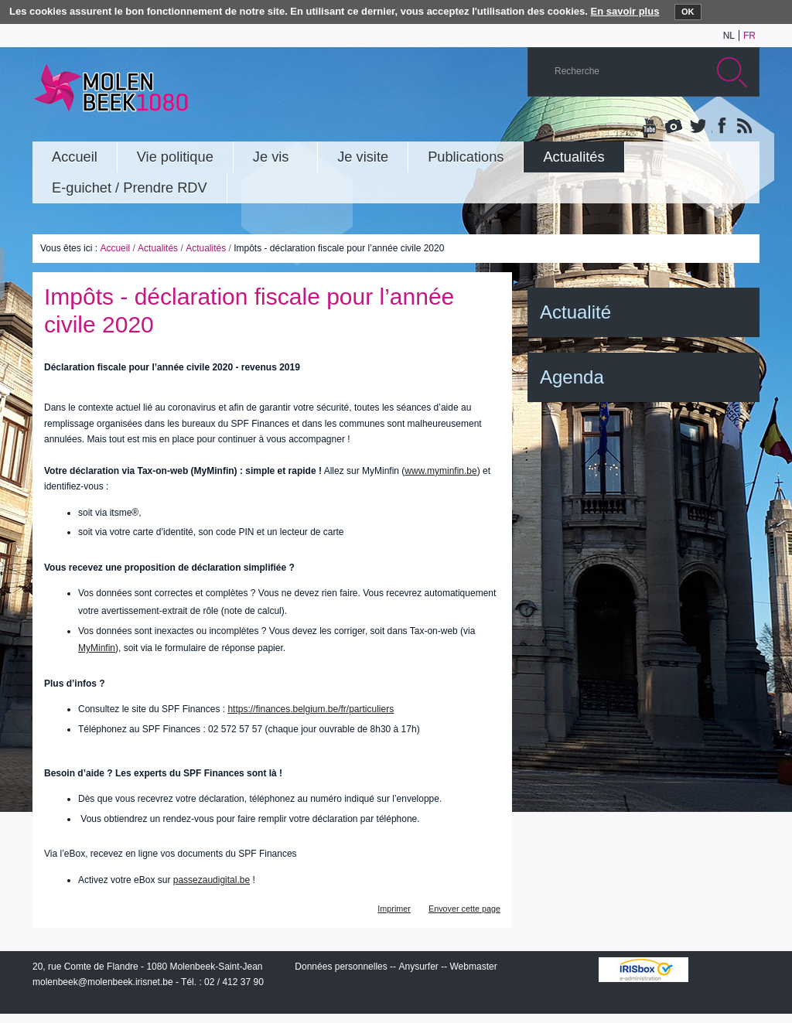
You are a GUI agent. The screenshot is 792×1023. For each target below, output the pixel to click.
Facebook (720, 127)
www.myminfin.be (440, 470)
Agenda (572, 377)
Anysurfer (418, 966)
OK (688, 11)
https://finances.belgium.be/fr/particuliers (310, 709)
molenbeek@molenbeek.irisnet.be (102, 982)
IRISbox (643, 969)
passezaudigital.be (211, 880)
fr (749, 35)
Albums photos (673, 127)
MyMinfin (96, 648)
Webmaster (473, 966)
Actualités (158, 248)
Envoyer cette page (464, 908)
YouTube (650, 127)
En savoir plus (625, 11)
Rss (743, 127)
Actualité (575, 312)
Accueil (115, 248)
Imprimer (394, 908)
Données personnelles (341, 966)
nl (729, 35)
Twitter (696, 127)
